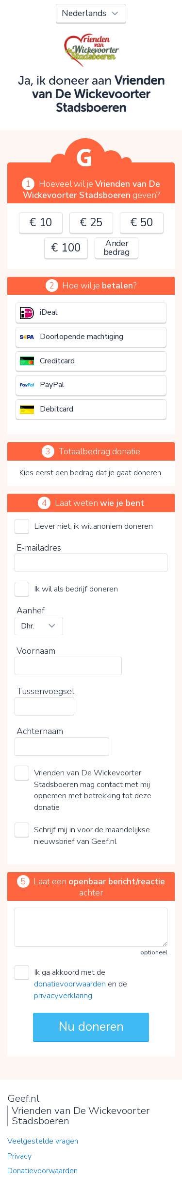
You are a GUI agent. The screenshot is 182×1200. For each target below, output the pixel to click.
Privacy (19, 1156)
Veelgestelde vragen (42, 1141)
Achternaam (40, 731)
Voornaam (36, 651)
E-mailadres (39, 548)
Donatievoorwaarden (42, 1170)
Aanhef (31, 610)
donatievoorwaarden (70, 983)
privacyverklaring (63, 995)
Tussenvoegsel (45, 691)
